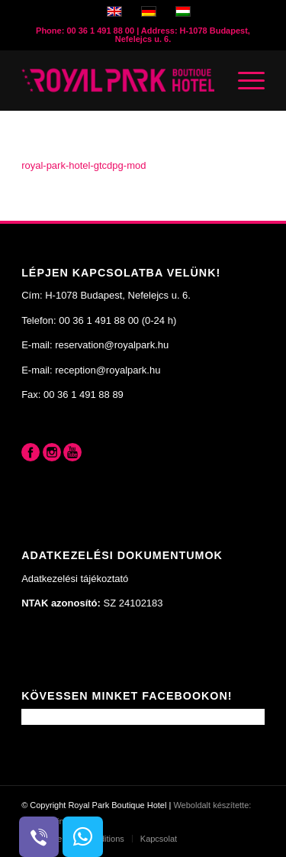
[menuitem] (154, 838)
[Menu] (244, 80)
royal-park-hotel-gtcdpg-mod (83, 165)
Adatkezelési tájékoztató (74, 578)
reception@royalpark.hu (107, 370)
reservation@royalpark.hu (112, 345)
